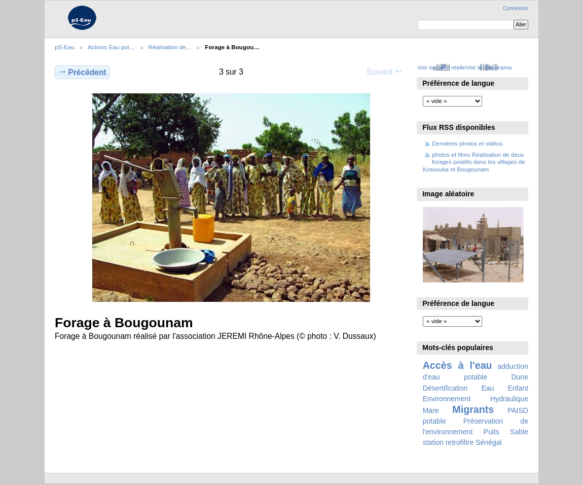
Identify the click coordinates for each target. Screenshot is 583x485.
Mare (431, 410)
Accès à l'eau (457, 365)
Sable (519, 432)
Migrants (473, 409)
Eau (488, 388)
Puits (491, 432)
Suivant (385, 71)
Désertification (445, 388)
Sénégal (489, 442)
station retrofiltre (448, 442)
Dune (519, 377)
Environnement (446, 399)
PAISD (517, 410)
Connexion (515, 8)
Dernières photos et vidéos (467, 143)
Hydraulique (509, 399)
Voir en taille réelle (441, 67)
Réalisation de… (170, 47)
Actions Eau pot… (111, 47)
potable (434, 421)
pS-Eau (65, 47)
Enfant (517, 388)
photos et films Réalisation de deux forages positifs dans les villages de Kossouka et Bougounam (474, 161)
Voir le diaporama (489, 67)
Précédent (82, 72)
